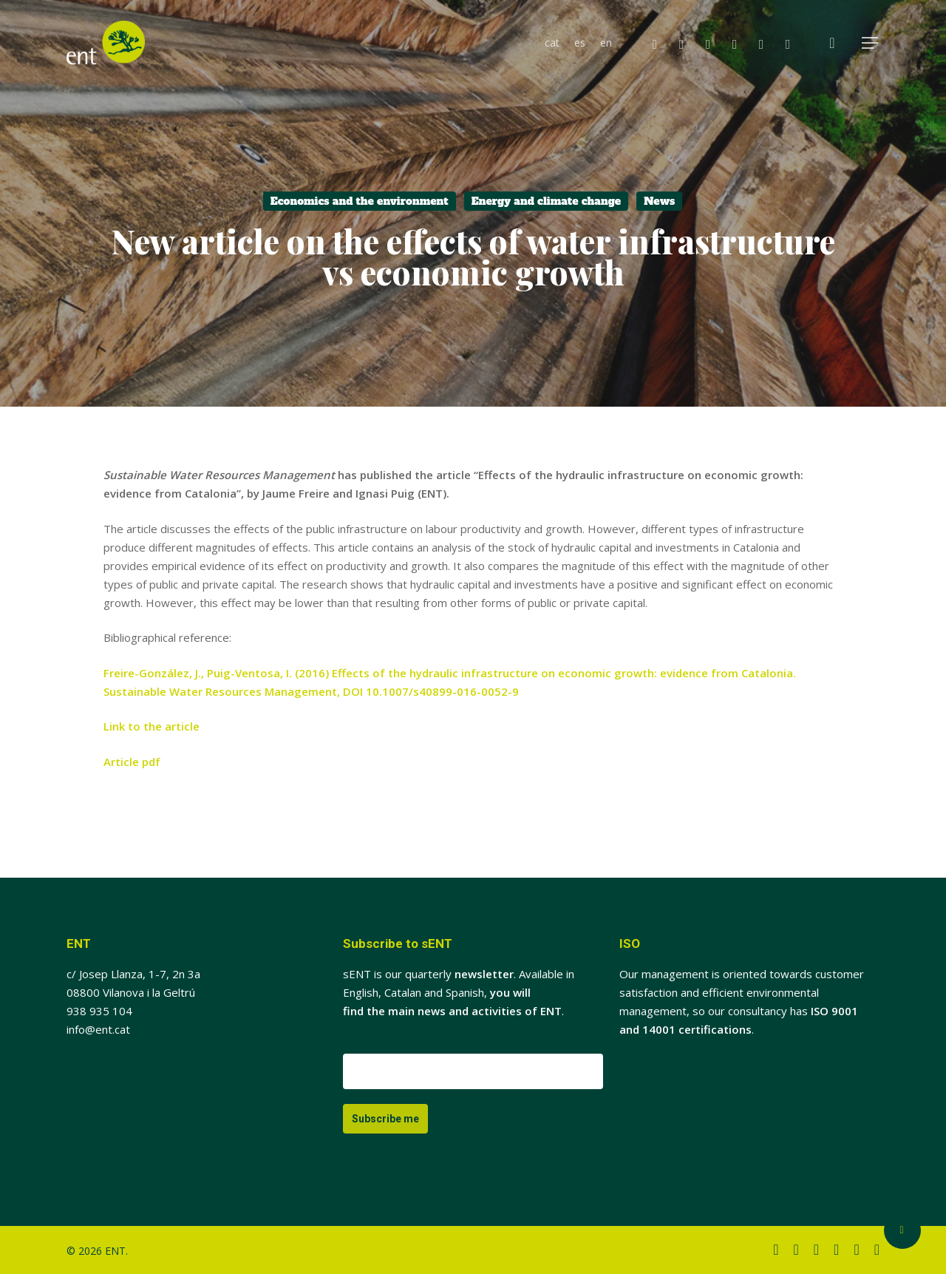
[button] (870, 43)
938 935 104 (99, 1010)
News (659, 201)
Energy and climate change (546, 201)
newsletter (484, 973)
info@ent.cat (98, 1029)
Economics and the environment (359, 201)
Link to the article (151, 726)
